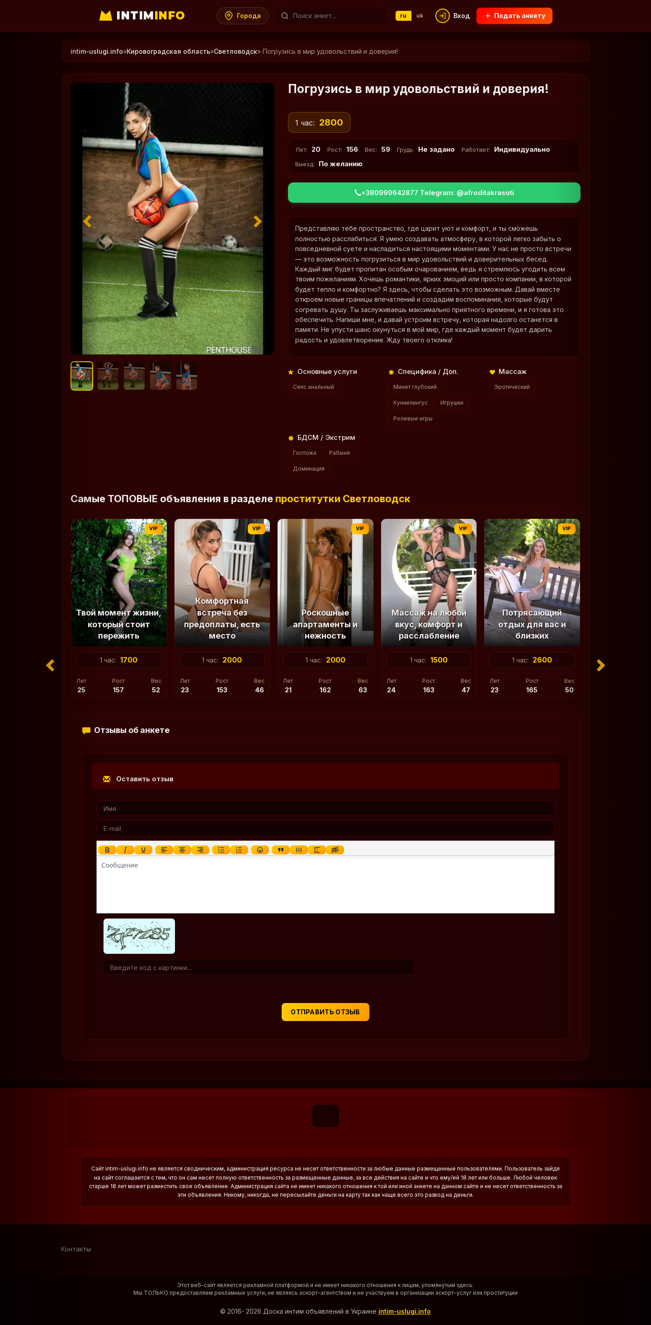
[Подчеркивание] (143, 849)
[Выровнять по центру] (182, 849)
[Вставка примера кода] (299, 849)
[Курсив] (125, 849)
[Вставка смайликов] (260, 849)
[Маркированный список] (221, 849)
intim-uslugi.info (404, 1311)
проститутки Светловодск (342, 498)
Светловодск (235, 51)
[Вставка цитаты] (281, 849)
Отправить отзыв (325, 1012)
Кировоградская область (168, 51)
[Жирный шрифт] (107, 849)
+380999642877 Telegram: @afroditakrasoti (434, 192)
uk (420, 15)
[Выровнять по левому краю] (164, 849)
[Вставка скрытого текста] (335, 849)
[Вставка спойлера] (317, 849)
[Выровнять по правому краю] (200, 849)
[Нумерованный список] (239, 849)
